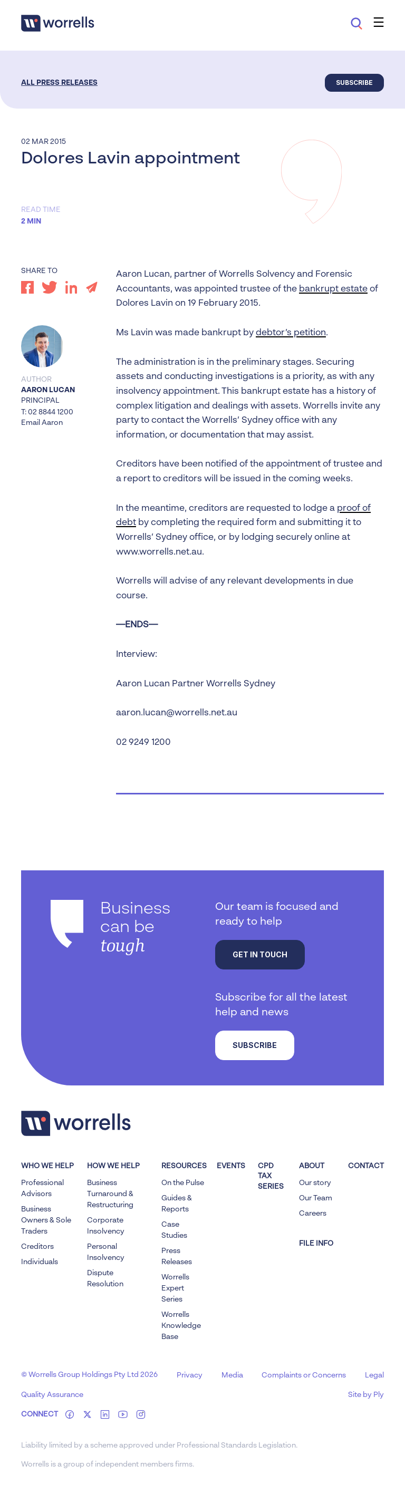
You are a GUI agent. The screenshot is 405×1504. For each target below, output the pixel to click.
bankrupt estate (333, 289)
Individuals (39, 1262)
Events (231, 1166)
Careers (312, 1213)
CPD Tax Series (271, 1176)
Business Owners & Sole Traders (46, 1220)
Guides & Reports (176, 1204)
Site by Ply (366, 1395)
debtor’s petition (291, 332)
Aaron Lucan (48, 390)
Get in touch (260, 954)
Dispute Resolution (105, 1278)
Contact (366, 1166)
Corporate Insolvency (105, 1226)
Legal (374, 1375)
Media (232, 1375)
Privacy (189, 1375)
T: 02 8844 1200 (47, 412)
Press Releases (176, 1256)
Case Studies (174, 1230)
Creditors (37, 1246)
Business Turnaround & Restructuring (110, 1194)
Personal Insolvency (105, 1252)
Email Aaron (42, 422)
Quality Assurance (52, 1395)
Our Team (315, 1198)
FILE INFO (316, 1243)
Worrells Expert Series (175, 1288)
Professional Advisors (42, 1188)
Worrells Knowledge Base (181, 1326)
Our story (315, 1183)
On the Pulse (182, 1183)
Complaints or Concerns (304, 1375)
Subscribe (354, 82)
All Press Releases (59, 82)
